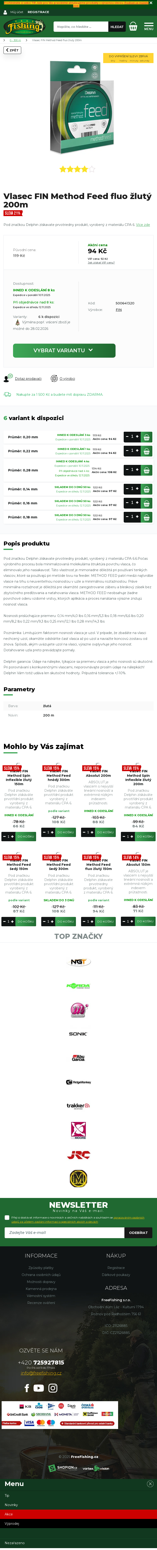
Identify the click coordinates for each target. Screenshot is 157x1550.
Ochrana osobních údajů (41, 1277)
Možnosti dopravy (41, 1284)
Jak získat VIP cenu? (101, 262)
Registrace (116, 1270)
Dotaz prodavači (22, 378)
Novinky (11, 1507)
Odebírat (138, 1235)
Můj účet (17, 12)
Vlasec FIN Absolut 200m (98, 773)
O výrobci (63, 378)
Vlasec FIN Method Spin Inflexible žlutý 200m (138, 777)
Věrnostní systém (41, 1298)
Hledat (117, 27)
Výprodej (12, 1525)
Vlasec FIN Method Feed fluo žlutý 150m (98, 864)
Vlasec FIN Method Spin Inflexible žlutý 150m (19, 777)
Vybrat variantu (64, 350)
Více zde (143, 225)
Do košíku (26, 836)
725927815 (41, 1364)
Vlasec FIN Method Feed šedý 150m (19, 864)
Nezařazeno (15, 1545)
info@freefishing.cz (41, 1375)
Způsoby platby (41, 1270)
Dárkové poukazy (116, 1277)
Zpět (12, 50)
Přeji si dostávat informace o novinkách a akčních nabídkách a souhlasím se (77, 1221)
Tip (7, 1497)
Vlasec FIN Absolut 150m (138, 862)
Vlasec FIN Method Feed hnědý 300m (59, 775)
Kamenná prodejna (41, 1291)
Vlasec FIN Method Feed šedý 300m (59, 864)
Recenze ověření (41, 1305)
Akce (9, 1516)
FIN (119, 310)
